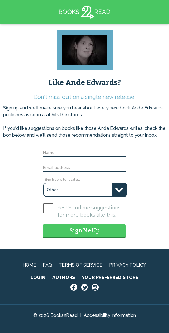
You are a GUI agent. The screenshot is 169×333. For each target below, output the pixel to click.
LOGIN (37, 277)
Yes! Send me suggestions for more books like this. (89, 211)
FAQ (47, 265)
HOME (29, 265)
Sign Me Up (84, 230)
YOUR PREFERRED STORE (110, 277)
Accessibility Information (110, 315)
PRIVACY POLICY (127, 265)
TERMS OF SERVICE (80, 265)
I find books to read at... (62, 180)
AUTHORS (63, 277)
